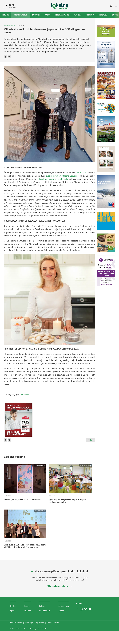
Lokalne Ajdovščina (9, 25)
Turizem (77, 15)
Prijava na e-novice (16, 622)
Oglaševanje (40, 622)
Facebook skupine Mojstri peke (53, 179)
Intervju (103, 15)
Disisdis (49, 622)
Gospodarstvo (20, 15)
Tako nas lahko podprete (59, 586)
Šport (47, 15)
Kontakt (79, 603)
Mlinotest (81, 172)
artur (56, 622)
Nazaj (90, 440)
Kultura (36, 15)
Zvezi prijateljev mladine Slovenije (62, 175)
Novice (5, 15)
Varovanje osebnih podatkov (39, 629)
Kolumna (90, 15)
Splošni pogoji (29, 622)
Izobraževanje (62, 15)
